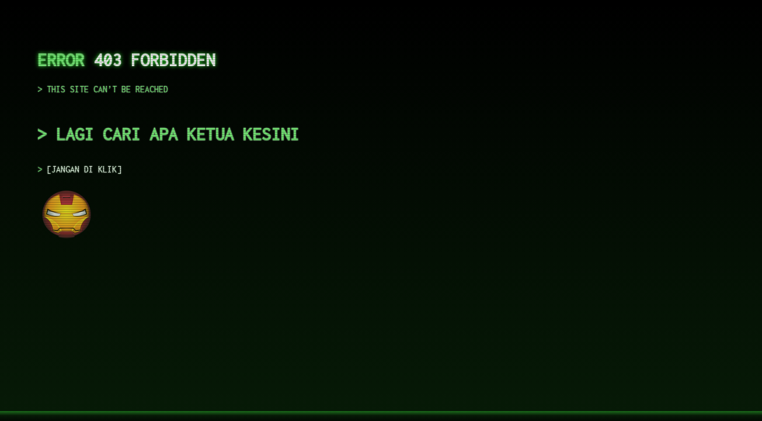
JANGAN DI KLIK (84, 169)
